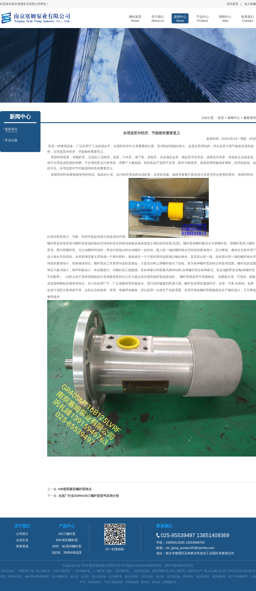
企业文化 (22, 540)
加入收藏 (250, 4)
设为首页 (232, 4)
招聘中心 (225, 18)
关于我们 (157, 18)
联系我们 (247, 18)
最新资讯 (250, 118)
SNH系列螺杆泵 (67, 540)
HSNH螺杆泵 (83, 571)
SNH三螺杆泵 (61, 571)
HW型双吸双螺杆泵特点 (74, 489)
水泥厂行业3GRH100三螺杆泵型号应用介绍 (88, 496)
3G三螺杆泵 (43, 571)
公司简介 (22, 534)
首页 (221, 118)
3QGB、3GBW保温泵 (67, 552)
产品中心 (202, 18)
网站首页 (135, 18)
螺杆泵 (101, 571)
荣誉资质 (22, 546)
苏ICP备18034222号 (179, 565)
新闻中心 (180, 18)
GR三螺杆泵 (66, 534)
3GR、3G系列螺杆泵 (66, 546)
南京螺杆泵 (122, 571)
